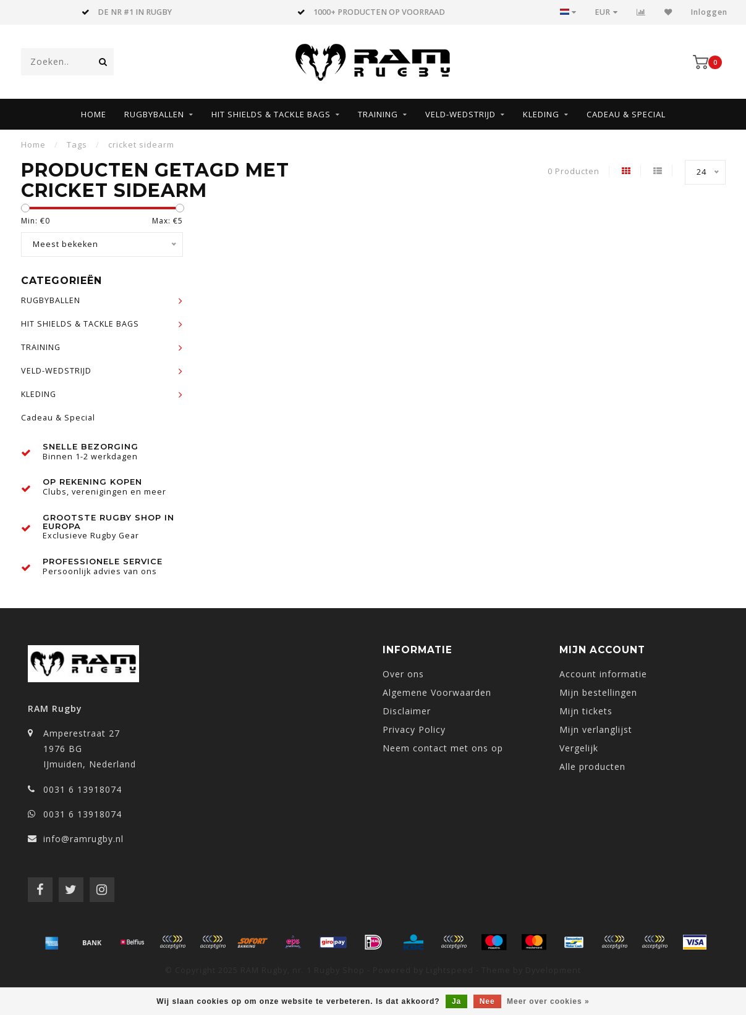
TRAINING (378, 114)
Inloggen (709, 12)
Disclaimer (407, 711)
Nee (487, 1001)
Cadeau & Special (626, 114)
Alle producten (592, 766)
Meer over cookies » (548, 1001)
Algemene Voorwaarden (437, 692)
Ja (456, 1001)
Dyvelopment (553, 970)
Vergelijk (578, 748)
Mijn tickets (585, 711)
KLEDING (541, 114)
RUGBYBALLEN (154, 114)
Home (93, 114)
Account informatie (603, 674)
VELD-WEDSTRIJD (460, 114)
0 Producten (574, 171)
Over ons (403, 674)
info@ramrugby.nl (83, 839)
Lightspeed (449, 970)
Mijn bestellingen (598, 692)
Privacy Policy (414, 729)
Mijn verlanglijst (595, 729)
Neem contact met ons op (443, 748)
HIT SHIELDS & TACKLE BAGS (271, 114)
